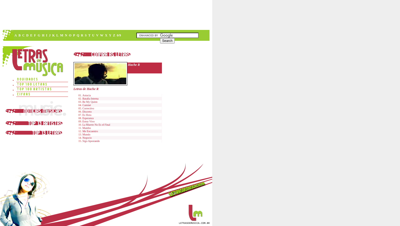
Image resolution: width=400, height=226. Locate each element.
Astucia (86, 95)
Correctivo (88, 108)
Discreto (87, 111)
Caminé (86, 105)
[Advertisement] (106, 15)
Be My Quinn (89, 101)
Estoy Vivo (88, 121)
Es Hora (86, 114)
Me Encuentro (90, 131)
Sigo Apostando (91, 141)
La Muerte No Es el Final (96, 124)
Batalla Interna (90, 98)
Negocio (87, 137)
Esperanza (88, 118)
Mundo (86, 134)
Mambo (86, 127)
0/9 (119, 35)
